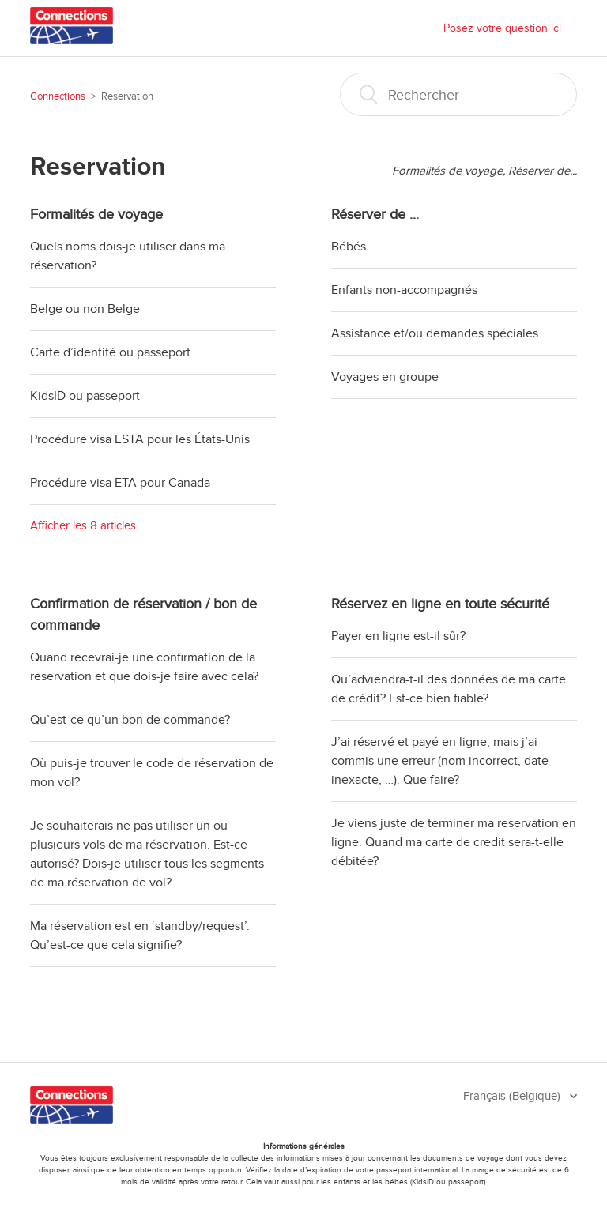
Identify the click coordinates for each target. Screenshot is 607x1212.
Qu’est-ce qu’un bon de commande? (130, 720)
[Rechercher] (458, 94)
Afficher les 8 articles (83, 525)
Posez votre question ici (502, 28)
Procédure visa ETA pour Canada (120, 483)
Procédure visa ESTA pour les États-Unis (140, 439)
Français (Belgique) (513, 1096)
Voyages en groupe (385, 377)
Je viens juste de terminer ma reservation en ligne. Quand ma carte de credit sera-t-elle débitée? (453, 842)
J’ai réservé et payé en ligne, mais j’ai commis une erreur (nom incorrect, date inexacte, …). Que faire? (440, 761)
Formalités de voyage (96, 214)
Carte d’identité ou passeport (110, 352)
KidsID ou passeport (85, 396)
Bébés (348, 246)
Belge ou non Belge (85, 309)
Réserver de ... (375, 214)
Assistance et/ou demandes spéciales (434, 333)
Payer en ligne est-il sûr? (398, 636)
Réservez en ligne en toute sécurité (440, 603)
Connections (57, 96)
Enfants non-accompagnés (404, 290)
